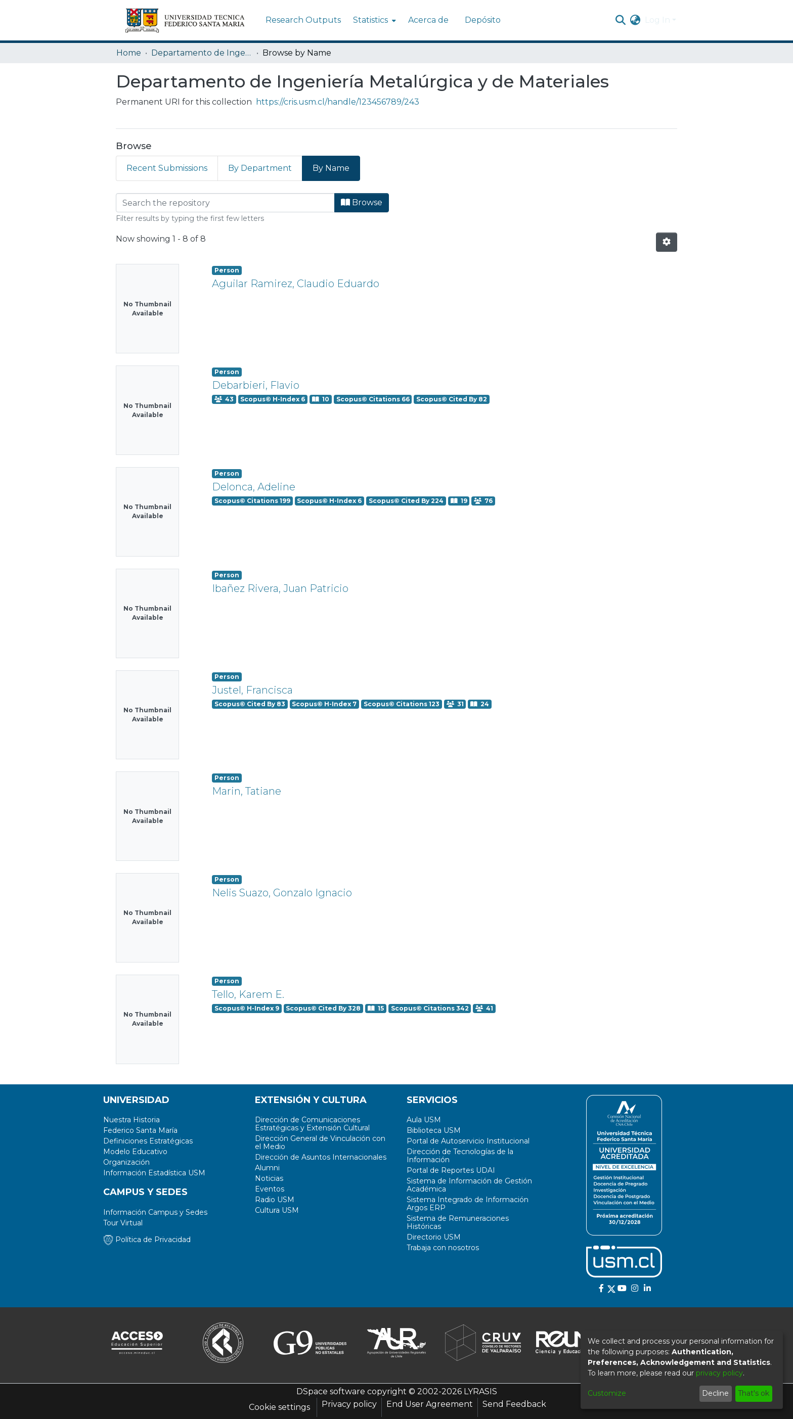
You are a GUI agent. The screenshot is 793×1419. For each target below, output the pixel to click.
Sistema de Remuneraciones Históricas (458, 1222)
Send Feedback (514, 1404)
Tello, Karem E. (248, 994)
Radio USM (274, 1199)
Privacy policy (349, 1404)
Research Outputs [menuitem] (303, 20)
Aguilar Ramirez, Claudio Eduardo (295, 284)
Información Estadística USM (154, 1172)
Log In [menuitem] (657, 20)
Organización (126, 1162)
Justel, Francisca (252, 690)
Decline (715, 1393)
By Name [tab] (331, 168)
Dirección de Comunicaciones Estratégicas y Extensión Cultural (312, 1123)
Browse (361, 202)
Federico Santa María (140, 1130)
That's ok (753, 1393)
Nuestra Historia (131, 1119)
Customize (607, 1393)
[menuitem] (373, 20)
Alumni (267, 1167)
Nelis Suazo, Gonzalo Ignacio (282, 893)
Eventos (269, 1189)
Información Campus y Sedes (155, 1212)
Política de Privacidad (147, 1239)
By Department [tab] (260, 168)
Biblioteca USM (434, 1130)
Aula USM (424, 1119)
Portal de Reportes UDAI (451, 1170)
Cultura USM (277, 1210)
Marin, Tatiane (246, 791)
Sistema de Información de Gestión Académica (469, 1185)
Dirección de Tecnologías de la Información (460, 1155)
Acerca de (428, 20)
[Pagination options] (666, 242)
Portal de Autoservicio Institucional (468, 1141)
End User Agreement (429, 1404)
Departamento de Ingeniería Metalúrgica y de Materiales (201, 53)
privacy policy (719, 1373)
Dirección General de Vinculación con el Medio (320, 1142)
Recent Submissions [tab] (166, 168)
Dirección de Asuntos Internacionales (320, 1157)
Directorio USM (434, 1237)
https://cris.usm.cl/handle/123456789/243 (337, 102)
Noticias (269, 1178)
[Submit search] (620, 20)
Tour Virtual (123, 1222)
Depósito (483, 20)
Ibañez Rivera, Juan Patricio (280, 588)
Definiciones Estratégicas (148, 1141)
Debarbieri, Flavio (255, 385)
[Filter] (225, 202)
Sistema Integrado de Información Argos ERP (467, 1203)
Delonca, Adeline (253, 487)
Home (128, 53)
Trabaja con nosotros (443, 1247)
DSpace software (330, 1391)
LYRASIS (480, 1391)
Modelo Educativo (135, 1151)
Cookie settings (279, 1407)
